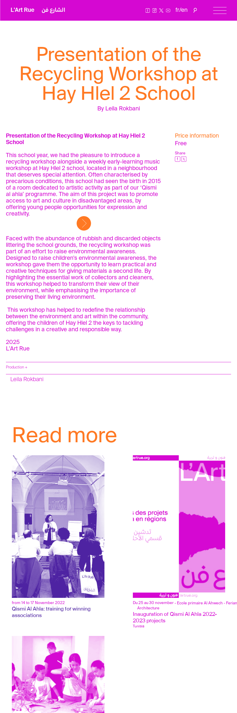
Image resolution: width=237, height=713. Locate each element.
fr (177, 10)
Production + (17, 367)
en (184, 10)
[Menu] (219, 10)
